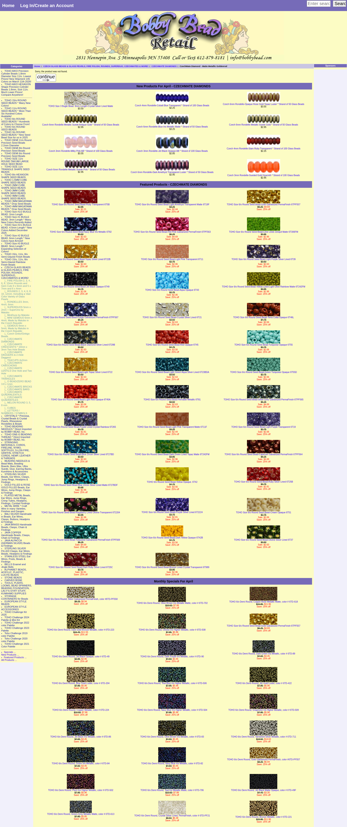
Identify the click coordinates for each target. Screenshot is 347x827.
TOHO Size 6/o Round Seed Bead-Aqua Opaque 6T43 (172, 290)
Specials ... (10, 652)
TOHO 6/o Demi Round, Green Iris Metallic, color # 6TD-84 (81, 763)
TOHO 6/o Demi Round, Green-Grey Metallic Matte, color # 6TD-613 (80, 814)
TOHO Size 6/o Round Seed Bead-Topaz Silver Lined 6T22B (80, 259)
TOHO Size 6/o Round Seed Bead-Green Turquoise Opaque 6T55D (263, 372)
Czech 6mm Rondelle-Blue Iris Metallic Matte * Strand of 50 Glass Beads (172, 126)
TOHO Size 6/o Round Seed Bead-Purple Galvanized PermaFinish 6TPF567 (80, 317)
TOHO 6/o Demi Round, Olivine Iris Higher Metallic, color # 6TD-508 (172, 630)
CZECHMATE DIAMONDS (164, 66)
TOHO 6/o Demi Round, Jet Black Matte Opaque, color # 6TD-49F (263, 790)
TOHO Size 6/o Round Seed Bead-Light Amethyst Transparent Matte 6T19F (172, 204)
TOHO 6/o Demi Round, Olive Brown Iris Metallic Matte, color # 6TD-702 (172, 603)
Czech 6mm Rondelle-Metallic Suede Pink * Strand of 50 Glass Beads (80, 169)
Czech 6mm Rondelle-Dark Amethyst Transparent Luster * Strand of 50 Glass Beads (172, 172)
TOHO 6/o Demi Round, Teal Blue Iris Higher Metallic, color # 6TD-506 (172, 683)
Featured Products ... (15, 657)
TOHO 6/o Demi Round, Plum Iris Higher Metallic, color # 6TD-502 (80, 790)
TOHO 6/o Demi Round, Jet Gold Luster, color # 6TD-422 (263, 683)
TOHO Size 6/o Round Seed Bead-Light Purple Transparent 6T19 (263, 427)
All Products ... (9, 660)
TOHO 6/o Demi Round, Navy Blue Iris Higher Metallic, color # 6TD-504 (172, 710)
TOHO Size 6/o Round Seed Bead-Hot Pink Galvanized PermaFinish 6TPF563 (172, 232)
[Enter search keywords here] (319, 3)
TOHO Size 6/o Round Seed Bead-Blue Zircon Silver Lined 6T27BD (80, 454)
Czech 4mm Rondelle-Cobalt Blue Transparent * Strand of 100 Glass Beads (172, 105)
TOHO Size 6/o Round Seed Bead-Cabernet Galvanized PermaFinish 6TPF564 (264, 454)
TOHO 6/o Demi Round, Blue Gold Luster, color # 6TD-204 (81, 683)
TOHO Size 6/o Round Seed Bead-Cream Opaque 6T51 (263, 512)
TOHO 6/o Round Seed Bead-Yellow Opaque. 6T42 (172, 482)
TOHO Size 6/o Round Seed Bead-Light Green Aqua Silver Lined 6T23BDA (172, 372)
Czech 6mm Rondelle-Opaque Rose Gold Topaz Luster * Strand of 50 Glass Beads (263, 104)
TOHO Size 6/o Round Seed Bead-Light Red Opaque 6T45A (80, 399)
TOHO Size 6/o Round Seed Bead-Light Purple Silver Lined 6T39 (263, 259)
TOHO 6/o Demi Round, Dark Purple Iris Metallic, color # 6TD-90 (172, 656)
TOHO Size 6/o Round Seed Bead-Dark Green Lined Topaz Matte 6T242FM (172, 454)
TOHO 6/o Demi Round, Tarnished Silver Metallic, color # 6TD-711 (263, 737)
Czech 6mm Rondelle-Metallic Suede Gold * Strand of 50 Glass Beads (263, 125)
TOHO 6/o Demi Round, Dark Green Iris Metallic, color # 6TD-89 (263, 653)
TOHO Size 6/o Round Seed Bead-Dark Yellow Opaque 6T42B (172, 537)
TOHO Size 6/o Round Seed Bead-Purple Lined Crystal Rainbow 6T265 (80, 427)
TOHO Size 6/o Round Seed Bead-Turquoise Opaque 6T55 (263, 345)
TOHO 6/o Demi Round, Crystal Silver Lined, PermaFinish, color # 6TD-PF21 (172, 815)
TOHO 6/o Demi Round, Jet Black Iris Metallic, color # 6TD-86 (80, 737)
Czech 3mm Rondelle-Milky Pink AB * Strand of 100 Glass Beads (80, 151)
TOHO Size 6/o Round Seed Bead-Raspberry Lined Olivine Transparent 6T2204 (80, 512)
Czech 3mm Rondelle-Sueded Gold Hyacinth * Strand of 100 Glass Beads (263, 175)
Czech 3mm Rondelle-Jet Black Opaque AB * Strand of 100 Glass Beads (172, 151)
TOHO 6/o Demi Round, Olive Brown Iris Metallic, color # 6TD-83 (172, 737)
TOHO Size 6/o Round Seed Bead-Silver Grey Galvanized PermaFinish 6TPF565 (264, 399)
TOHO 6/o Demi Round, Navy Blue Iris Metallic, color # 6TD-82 (172, 763)
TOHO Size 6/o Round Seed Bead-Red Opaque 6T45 (172, 345)
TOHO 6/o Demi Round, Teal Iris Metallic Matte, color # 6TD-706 (172, 790)
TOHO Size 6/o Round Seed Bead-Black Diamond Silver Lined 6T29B (80, 345)
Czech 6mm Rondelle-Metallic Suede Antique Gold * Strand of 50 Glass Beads (80, 125)
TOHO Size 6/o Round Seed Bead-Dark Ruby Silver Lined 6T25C (80, 567)
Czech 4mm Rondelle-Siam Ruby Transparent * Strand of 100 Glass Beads (263, 148)
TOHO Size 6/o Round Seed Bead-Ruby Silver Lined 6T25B (263, 482)
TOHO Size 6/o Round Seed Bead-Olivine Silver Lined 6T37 (263, 540)
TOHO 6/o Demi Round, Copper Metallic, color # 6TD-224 (80, 710)
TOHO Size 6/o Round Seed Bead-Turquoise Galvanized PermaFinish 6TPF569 (80, 540)
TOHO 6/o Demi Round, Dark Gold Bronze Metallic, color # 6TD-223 (80, 630)
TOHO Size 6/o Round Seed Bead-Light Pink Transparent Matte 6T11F (172, 427)
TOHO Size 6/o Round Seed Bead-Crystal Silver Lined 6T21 (172, 317)
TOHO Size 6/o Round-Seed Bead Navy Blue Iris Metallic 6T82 (81, 232)
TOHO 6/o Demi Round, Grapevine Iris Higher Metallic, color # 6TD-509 (263, 710)
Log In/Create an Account (47, 5)
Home (8, 5)
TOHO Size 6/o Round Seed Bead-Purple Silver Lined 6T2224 (172, 512)
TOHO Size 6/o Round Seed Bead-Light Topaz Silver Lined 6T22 (80, 372)
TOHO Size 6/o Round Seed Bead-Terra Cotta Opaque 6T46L (263, 317)
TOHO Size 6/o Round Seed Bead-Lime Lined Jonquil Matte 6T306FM (263, 232)
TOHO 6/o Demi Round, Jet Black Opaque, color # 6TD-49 (81, 656)
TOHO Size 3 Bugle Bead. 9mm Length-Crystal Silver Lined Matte (80, 106)
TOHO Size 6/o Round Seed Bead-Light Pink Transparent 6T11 (172, 259)
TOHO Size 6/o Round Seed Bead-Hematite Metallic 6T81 (172, 399)
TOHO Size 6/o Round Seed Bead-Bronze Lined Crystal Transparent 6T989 (172, 567)
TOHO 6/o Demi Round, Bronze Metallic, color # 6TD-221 (263, 817)
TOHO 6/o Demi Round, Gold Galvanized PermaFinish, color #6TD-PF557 (263, 759)
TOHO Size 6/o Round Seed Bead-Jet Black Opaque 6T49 (81, 286)
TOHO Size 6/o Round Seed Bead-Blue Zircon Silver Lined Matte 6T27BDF (81, 485)
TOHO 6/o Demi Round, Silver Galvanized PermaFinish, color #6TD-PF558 (81, 599)
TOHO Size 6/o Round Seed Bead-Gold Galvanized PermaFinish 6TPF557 (263, 204)
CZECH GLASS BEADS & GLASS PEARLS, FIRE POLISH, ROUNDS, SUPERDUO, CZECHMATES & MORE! (95, 66)
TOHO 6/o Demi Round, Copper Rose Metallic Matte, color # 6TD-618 (263, 602)
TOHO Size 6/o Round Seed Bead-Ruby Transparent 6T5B (81, 204)
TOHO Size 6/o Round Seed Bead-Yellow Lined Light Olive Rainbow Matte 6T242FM (263, 286)
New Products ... (10, 654)
